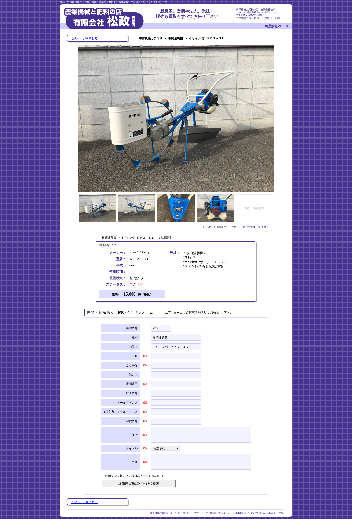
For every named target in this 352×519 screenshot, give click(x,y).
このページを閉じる (84, 38)
